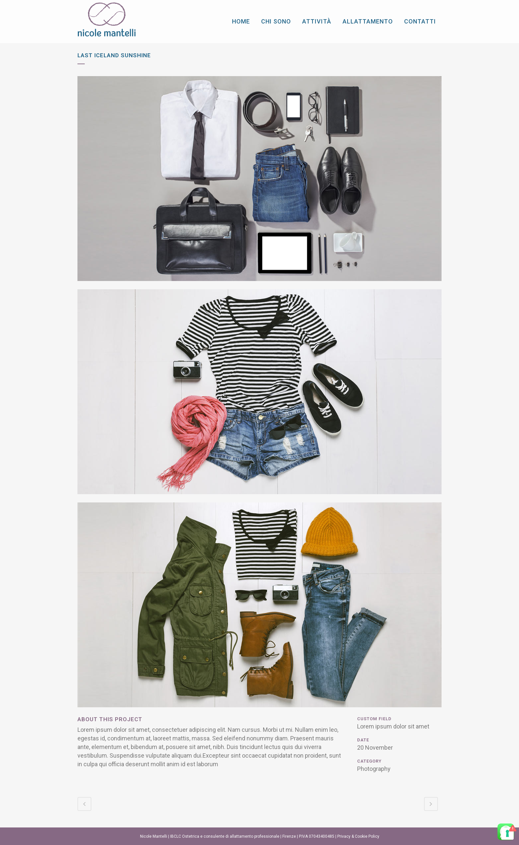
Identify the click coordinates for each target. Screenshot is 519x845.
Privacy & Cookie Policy (358, 836)
